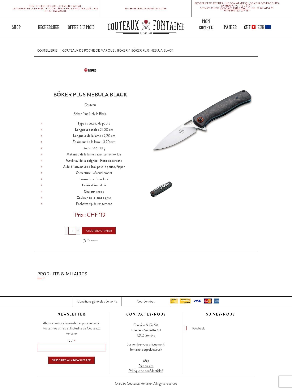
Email (71, 341)
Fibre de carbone (111, 160)
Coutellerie (47, 50)
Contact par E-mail (233, 8)
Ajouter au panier (99, 231)
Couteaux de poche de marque (88, 50)
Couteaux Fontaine (139, 383)
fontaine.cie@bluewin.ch (146, 349)
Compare (92, 240)
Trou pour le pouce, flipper (108, 166)
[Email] (71, 347)
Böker (122, 50)
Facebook (198, 328)
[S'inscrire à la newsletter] (71, 360)
